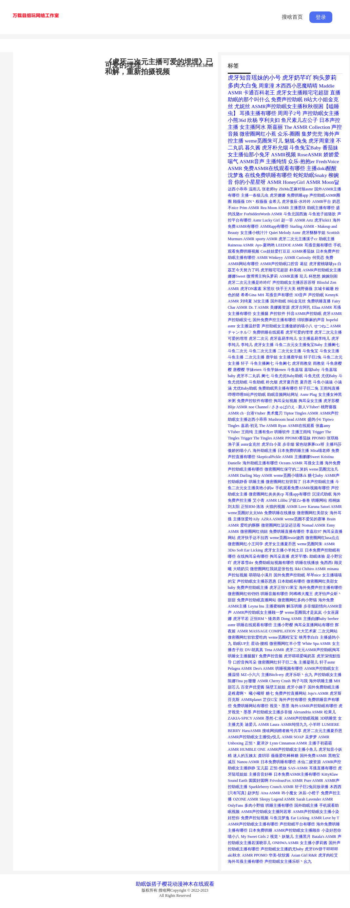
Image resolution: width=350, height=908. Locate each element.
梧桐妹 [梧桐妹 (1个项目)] (334, 500)
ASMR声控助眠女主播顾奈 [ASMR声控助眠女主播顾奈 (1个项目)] (297, 830)
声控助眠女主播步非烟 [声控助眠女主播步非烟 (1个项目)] (272, 712)
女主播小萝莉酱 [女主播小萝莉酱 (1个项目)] (313, 842)
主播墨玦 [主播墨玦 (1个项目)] (298, 207)
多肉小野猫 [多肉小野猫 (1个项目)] (254, 805)
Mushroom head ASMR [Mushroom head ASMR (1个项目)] (287, 419)
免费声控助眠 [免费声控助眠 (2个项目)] (286, 99)
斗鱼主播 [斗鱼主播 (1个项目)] (235, 357)
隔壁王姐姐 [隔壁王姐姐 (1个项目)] (275, 687)
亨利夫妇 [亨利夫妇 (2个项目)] (269, 120)
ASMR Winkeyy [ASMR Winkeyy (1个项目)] (270, 257)
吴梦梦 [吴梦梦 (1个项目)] (311, 737)
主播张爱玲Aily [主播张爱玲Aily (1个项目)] (246, 519)
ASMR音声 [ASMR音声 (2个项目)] (252, 161)
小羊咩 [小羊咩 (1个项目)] (315, 724)
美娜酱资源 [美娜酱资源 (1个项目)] (280, 307)
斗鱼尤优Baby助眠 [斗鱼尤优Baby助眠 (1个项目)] (286, 376)
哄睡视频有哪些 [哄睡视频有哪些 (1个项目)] (289, 668)
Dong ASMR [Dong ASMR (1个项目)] (291, 618)
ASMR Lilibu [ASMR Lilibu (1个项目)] (276, 500)
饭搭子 (154, 884)
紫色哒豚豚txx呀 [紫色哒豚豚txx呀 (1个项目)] (310, 444)
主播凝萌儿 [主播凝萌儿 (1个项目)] (308, 662)
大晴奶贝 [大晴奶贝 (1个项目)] (241, 569)
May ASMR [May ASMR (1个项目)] (262, 475)
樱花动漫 (172, 884)
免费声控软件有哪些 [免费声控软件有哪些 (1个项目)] (254, 400)
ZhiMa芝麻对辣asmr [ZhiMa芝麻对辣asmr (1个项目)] (296, 189)
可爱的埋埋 (123, 65)
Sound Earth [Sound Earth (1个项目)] (237, 780)
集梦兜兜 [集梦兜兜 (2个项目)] (311, 134)
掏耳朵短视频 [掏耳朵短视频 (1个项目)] (285, 400)
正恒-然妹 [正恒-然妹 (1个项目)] (278, 768)
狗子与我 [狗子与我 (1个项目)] (300, 681)
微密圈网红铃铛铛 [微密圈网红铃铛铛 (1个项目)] (243, 593)
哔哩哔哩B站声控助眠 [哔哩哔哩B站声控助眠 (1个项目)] (247, 394)
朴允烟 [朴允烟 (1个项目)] (272, 382)
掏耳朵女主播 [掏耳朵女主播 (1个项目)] (310, 400)
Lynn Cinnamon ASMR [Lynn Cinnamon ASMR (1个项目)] (288, 743)
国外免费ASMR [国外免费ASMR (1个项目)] (313, 755)
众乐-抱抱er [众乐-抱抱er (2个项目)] (301, 161)
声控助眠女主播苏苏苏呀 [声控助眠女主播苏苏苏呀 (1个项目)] (294, 282)
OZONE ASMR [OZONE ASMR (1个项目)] (245, 799)
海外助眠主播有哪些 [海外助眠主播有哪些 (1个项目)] (260, 463)
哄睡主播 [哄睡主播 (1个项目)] (256, 481)
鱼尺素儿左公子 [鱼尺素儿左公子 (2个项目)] (299, 120)
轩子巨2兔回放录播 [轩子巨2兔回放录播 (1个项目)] (311, 786)
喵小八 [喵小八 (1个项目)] (234, 836)
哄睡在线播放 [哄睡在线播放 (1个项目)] (307, 562)
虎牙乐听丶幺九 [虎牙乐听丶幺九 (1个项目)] (299, 674)
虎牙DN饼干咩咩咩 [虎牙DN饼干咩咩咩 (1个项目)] (321, 849)
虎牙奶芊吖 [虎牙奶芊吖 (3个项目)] (297, 77)
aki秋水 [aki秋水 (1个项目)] (234, 855)
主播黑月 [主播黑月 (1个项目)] (303, 836)
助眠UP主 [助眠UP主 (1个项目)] (241, 643)
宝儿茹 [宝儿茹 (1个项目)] (262, 768)
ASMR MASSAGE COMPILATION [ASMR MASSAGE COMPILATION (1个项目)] (266, 631)
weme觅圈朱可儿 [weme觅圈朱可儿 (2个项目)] (264, 141)
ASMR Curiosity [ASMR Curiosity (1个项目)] (297, 257)
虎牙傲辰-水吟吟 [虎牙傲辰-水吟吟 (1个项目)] (296, 201)
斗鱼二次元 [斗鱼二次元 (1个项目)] (237, 351)
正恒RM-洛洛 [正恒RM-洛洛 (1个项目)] (252, 506)
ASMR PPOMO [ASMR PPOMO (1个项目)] (254, 855)
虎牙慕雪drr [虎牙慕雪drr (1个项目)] (243, 562)
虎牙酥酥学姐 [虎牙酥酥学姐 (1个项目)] (313, 232)
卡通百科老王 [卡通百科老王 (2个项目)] (259, 92)
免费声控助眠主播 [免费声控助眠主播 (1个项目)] (252, 587)
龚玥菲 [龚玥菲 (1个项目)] (264, 755)
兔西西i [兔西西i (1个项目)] (326, 562)
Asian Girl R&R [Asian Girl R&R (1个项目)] (304, 855)
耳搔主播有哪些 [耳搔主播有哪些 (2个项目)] (258, 113)
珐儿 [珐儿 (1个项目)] (303, 276)
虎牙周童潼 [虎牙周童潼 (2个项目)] (321, 141)
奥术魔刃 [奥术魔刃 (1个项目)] (274, 413)
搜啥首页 (292, 17)
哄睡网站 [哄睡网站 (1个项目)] (319, 500)
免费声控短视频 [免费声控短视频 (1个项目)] (254, 818)
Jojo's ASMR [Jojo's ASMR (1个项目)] (318, 693)
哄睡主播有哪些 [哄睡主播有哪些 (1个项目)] (279, 805)
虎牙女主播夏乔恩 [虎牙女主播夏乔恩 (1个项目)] (280, 544)
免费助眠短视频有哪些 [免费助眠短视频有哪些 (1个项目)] (274, 562)
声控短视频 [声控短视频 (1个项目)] (237, 575)
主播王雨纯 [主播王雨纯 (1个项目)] (301, 432)
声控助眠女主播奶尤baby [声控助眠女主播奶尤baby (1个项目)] (282, 849)
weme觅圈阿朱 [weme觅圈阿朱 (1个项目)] (309, 544)
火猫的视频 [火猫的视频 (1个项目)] (275, 506)
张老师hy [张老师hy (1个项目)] (270, 189)
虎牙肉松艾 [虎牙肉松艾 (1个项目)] (328, 855)
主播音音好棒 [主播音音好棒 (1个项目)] (260, 774)
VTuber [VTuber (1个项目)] (234, 432)
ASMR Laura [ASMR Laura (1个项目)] (268, 724)
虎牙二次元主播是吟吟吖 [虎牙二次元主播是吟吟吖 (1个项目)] (249, 282)
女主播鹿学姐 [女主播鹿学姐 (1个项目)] (290, 357)
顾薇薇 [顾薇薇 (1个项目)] (239, 201)
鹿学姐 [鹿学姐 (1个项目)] (272, 357)
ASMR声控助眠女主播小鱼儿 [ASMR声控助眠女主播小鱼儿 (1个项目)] (292, 749)
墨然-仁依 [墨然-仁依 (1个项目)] (273, 718)
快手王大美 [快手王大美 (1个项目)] (286, 288)
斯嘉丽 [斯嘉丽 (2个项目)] (275, 127)
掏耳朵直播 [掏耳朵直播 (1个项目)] (279, 556)
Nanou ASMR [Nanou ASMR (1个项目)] (248, 762)
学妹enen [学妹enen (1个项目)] (254, 369)
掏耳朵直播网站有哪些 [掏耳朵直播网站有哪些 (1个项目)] (314, 625)
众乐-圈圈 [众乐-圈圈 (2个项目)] (289, 134)
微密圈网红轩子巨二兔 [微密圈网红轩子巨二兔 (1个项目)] (277, 662)
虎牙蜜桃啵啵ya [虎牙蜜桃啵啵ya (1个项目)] (322, 263)
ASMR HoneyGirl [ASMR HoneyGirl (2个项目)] (286, 182)
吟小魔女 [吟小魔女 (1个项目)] (289, 793)
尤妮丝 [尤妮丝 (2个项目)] (242, 106)
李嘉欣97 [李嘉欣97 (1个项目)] (313, 531)
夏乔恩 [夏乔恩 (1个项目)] (306, 382)
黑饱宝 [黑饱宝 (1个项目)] (334, 755)
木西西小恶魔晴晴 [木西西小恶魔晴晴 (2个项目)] (297, 85)
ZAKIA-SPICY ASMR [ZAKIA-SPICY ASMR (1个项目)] (246, 718)
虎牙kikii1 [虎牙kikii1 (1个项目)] (322, 220)
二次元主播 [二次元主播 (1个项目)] (254, 357)
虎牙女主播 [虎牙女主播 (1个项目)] (264, 344)
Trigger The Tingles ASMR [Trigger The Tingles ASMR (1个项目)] (262, 438)
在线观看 (203, 884)
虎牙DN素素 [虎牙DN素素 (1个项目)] (251, 288)
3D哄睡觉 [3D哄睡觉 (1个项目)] (328, 718)
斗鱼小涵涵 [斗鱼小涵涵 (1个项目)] (323, 382)
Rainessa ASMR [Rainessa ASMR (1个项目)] (241, 245)
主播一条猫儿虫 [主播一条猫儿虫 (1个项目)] (254, 195)
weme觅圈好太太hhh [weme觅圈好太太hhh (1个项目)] (245, 513)
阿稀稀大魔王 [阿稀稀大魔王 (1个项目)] (301, 593)
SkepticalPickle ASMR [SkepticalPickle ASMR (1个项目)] (275, 456)
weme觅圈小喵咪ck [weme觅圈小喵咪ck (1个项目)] (290, 475)
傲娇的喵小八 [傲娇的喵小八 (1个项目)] (239, 450)
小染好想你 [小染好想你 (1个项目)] (331, 830)
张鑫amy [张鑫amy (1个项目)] (323, 425)
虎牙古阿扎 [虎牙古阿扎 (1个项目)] (301, 307)
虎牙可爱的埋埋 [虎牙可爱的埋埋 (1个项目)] (299, 332)
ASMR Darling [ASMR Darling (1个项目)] (240, 475)
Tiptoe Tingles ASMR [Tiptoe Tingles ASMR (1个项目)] (301, 413)
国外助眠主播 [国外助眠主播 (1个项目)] (306, 805)
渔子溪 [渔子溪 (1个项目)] (234, 444)
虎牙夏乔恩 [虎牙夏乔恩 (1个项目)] (289, 382)
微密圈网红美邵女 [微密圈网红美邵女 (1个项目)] (312, 513)
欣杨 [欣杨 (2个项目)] (252, 120)
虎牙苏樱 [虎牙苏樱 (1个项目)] (331, 400)
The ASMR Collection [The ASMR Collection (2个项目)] (307, 127)
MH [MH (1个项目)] (261, 295)
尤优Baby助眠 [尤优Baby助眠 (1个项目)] (245, 388)
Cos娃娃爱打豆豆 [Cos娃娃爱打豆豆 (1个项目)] (275, 251)
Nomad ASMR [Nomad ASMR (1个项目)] (313, 525)
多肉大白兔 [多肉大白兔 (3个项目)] (242, 85)
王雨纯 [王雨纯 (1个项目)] (247, 432)
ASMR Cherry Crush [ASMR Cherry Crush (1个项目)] (274, 681)
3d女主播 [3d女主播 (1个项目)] (261, 301)
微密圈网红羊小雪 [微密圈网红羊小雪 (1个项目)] (285, 643)
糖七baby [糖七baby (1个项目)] (315, 475)
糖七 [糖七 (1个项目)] (270, 693)
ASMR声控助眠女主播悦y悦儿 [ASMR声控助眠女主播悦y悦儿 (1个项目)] (254, 737)
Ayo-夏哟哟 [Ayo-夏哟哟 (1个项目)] (265, 245)
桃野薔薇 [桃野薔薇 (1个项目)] (305, 288)
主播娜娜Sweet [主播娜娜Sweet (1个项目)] (307, 456)
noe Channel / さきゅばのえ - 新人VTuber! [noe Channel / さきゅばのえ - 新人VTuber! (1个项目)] (284, 407)
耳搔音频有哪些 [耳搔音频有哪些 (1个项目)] (318, 245)
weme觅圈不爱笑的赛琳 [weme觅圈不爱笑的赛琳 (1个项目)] (305, 519)
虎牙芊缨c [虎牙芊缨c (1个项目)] (299, 556)
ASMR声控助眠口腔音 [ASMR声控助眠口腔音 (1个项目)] (279, 263)
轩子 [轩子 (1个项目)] (245, 363)
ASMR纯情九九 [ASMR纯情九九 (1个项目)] (294, 724)
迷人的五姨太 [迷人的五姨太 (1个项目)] (245, 755)
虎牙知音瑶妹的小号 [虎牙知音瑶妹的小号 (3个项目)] (254, 77)
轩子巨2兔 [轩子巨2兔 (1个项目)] (312, 357)
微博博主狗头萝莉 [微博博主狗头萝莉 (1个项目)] (262, 276)
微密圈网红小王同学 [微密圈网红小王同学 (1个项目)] (245, 544)
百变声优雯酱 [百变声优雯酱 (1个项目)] (252, 687)
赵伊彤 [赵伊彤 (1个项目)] (253, 793)
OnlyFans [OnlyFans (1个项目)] (235, 805)
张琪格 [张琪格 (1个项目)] (333, 438)
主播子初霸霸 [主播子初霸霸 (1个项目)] (320, 743)
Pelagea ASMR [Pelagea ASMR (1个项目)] (240, 668)
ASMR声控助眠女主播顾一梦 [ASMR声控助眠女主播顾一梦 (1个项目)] (258, 612)
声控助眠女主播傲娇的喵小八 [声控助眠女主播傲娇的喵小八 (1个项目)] (287, 326)
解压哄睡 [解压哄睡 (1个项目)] (294, 606)
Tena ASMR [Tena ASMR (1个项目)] (274, 649)
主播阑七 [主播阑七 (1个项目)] (332, 344)
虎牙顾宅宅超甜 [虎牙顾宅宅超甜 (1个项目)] (274, 270)
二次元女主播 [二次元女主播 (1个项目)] (289, 351)
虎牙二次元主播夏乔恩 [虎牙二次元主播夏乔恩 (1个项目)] (322, 730)
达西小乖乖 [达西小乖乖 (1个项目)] (237, 189)
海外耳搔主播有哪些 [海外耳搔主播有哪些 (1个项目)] (245, 861)
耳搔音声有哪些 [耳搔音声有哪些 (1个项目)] (279, 295)
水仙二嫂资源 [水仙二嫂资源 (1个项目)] (309, 762)
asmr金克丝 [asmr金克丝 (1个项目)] (250, 444)
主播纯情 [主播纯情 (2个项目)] (276, 161)
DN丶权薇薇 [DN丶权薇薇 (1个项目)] (256, 201)
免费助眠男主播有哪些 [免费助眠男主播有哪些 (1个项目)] (278, 388)
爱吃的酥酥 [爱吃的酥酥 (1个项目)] (250, 525)
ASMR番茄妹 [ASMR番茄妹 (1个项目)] (303, 251)
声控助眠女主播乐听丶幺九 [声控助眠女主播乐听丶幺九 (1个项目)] (288, 861)
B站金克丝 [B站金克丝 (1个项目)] (296, 301)
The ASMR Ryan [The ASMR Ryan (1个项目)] (272, 425)
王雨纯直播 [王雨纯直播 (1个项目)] (330, 388)
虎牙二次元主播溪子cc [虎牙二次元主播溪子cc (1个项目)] (298, 239)
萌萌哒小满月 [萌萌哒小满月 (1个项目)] (260, 575)
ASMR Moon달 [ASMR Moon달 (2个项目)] (322, 182)
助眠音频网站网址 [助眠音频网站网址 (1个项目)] (283, 394)
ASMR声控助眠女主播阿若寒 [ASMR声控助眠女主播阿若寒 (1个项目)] (266, 811)
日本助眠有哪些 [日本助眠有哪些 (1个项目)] (291, 581)
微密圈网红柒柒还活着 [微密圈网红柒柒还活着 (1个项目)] (281, 525)
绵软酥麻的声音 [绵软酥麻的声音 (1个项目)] (311, 320)
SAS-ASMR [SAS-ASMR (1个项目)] (298, 768)
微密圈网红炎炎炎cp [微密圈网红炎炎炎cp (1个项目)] (266, 494)
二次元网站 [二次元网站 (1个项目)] (328, 631)
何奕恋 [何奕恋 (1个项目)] (318, 257)
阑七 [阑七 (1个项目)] (265, 376)
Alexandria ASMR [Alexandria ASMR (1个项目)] (308, 712)
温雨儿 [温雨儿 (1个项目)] (255, 189)
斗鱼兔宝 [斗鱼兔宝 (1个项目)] (310, 351)
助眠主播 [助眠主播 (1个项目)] (327, 239)
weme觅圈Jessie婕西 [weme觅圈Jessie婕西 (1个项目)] (287, 537)
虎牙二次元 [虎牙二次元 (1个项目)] (258, 338)
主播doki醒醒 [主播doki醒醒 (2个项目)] (321, 168)
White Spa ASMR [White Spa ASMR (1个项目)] (316, 643)
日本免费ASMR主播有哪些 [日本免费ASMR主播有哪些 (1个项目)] (297, 774)
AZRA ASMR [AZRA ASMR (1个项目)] (272, 519)
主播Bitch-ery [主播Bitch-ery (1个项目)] (272, 674)
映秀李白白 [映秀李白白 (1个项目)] (309, 637)
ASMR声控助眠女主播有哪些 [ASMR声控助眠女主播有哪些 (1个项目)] (253, 824)
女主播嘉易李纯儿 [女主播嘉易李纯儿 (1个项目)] (314, 338)
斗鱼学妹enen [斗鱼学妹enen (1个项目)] (274, 369)
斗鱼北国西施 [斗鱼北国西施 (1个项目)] (295, 214)
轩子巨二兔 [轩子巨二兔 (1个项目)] (309, 388)
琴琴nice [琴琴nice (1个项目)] (313, 575)
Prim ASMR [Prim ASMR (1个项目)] (249, 207)
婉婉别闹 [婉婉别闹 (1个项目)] (330, 276)
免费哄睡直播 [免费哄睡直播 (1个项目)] (319, 301)
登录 (321, 17)
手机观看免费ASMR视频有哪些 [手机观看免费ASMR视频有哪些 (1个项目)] (302, 488)
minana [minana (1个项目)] (333, 569)
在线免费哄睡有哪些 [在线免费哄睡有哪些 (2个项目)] (268, 175)
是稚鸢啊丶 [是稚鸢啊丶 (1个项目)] (237, 693)
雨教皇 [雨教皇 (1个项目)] (319, 363)
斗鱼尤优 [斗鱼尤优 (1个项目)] (312, 376)
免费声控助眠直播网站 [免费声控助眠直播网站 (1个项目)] (256, 600)
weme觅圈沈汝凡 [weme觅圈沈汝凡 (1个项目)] (323, 469)
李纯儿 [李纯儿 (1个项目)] (247, 344)
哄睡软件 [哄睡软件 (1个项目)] (282, 432)
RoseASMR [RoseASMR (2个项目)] (309, 154)
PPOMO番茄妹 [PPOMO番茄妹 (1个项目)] (297, 438)
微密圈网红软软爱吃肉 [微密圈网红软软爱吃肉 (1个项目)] (247, 637)
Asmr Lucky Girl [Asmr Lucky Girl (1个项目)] (266, 220)
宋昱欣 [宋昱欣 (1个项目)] (269, 288)
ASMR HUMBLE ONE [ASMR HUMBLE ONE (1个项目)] (246, 749)
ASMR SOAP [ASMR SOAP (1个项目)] (293, 737)
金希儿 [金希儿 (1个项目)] (275, 201)
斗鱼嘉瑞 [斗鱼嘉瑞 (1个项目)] (295, 369)
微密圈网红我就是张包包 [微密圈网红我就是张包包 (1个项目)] (271, 569)
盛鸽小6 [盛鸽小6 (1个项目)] (314, 419)
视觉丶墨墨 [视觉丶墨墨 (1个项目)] (279, 706)
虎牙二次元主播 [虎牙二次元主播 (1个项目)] (328, 332)
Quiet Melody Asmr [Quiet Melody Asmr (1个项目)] (285, 232)
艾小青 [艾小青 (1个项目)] (258, 500)
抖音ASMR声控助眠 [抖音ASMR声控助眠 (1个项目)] (304, 313)
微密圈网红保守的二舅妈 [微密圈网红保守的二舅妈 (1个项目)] (286, 469)
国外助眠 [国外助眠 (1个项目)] (278, 301)
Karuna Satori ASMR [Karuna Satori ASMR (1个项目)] (324, 506)
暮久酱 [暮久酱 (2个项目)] (253, 147)
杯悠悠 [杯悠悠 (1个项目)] (315, 276)
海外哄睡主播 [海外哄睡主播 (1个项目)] (321, 681)
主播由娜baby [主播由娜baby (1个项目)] (314, 618)
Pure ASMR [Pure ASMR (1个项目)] (313, 780)
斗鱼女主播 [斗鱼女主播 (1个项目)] (329, 351)
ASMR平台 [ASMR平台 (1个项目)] (321, 201)
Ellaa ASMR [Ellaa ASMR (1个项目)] (322, 307)
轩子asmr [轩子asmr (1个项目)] (327, 662)
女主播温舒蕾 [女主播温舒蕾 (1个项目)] (248, 326)
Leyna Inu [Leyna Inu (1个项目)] (256, 606)
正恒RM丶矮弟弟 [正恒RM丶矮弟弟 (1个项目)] (265, 618)
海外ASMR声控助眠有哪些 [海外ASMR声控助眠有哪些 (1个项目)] (314, 706)
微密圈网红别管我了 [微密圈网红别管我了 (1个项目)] (283, 481)
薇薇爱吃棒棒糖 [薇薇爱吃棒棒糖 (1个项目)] (285, 755)
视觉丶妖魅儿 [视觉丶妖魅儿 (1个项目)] (282, 836)
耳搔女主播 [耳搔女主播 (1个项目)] (313, 463)
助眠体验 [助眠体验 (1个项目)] (317, 556)
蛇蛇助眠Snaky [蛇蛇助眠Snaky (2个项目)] (310, 175)
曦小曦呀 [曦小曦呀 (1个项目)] (256, 693)
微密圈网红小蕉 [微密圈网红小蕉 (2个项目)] (258, 134)
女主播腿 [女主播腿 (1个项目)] (260, 313)
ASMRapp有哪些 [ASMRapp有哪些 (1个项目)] (274, 226)
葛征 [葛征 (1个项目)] (304, 263)
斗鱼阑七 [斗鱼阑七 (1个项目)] (283, 363)
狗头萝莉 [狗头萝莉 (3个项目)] (325, 77)
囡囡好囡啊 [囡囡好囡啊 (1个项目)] (258, 780)
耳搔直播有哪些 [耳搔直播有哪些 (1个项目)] (323, 768)
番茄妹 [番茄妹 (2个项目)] (330, 147)
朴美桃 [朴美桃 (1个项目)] (295, 270)
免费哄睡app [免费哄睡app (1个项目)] (297, 195)
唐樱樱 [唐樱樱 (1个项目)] (239, 369)
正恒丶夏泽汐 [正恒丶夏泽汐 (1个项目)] (256, 743)
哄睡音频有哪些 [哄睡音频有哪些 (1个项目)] (274, 593)
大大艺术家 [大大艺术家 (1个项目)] (307, 631)
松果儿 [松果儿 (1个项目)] (330, 712)
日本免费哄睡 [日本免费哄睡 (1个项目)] (260, 830)
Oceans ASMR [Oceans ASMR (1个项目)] (291, 463)
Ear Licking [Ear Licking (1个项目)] (300, 818)
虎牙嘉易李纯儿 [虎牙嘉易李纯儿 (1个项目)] (283, 338)
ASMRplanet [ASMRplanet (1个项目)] (251, 699)
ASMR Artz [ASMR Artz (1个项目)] (303, 220)
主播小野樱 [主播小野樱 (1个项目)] (283, 625)
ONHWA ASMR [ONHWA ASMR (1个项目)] (285, 842)
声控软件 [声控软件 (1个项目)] (277, 313)
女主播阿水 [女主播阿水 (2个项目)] (253, 127)
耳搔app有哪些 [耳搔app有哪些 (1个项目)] (297, 494)
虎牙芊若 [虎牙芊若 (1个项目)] (241, 618)
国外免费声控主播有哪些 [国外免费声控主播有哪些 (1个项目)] (274, 320)
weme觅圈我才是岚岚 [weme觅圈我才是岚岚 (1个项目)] (303, 612)
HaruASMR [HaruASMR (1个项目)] (251, 730)
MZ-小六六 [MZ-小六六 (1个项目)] (250, 674)
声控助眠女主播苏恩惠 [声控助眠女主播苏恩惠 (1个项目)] (256, 581)
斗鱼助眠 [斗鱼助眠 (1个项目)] (256, 382)
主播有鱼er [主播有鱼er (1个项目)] (263, 432)
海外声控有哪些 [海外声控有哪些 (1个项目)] (292, 699)
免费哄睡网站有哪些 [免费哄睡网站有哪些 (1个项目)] (250, 706)
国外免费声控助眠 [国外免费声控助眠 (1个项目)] (289, 575)
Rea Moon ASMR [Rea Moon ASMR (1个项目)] (275, 207)
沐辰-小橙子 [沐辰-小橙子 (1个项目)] (309, 793)
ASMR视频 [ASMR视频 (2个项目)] (283, 154)
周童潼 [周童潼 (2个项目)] (266, 85)
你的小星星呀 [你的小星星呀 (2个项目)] (250, 182)
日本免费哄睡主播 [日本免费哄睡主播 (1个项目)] (293, 450)
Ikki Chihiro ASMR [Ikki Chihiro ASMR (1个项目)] (310, 569)
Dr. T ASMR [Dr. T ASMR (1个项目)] (259, 307)
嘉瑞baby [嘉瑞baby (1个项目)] (312, 369)
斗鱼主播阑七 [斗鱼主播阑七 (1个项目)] (262, 363)
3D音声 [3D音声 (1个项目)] (300, 295)
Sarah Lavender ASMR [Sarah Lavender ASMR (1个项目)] (314, 799)
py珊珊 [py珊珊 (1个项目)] (250, 681)
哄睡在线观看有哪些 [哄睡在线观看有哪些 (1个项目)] (254, 625)
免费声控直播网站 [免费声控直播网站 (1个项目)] (290, 693)
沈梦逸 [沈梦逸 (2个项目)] (235, 175)
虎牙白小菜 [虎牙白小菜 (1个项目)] (271, 444)
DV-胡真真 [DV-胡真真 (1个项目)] (254, 649)
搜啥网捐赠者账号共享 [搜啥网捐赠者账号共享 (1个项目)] (281, 730)
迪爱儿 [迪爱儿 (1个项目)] (251, 724)
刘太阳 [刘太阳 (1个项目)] (234, 506)
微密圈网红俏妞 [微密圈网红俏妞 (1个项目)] (254, 531)
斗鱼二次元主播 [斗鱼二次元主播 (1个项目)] (262, 351)
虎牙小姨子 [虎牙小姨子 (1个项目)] (296, 687)
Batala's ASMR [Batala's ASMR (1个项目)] (324, 836)
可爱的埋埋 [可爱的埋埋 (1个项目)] (237, 338)
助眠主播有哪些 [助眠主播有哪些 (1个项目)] (321, 207)
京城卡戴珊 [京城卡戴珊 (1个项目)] (324, 288)
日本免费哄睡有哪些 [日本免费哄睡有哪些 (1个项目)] (278, 762)
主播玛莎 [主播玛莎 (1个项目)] (333, 444)
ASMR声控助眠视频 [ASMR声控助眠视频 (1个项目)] (301, 718)
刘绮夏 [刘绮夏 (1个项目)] (246, 301)
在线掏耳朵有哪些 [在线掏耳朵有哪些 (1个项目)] (252, 556)
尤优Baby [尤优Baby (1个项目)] (329, 376)
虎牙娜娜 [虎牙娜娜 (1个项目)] (277, 195)
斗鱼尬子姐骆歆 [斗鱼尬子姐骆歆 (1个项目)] (322, 214)
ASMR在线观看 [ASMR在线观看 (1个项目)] (300, 425)
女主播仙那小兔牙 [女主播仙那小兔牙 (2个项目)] (249, 154)
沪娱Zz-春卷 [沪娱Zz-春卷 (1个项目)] (299, 500)
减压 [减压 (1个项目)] (232, 762)
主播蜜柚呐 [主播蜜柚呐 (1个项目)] (275, 606)
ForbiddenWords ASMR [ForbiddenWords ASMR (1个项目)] (263, 214)
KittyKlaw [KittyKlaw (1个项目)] (329, 774)
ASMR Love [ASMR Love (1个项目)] (296, 506)
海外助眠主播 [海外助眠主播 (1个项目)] (264, 450)
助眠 (141, 884)
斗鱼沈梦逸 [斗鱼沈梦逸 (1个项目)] (279, 818)
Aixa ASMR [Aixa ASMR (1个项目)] (270, 793)
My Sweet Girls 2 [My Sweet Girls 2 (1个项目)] (255, 836)
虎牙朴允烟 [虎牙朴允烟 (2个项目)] (275, 147)
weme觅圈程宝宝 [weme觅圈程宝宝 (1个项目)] (283, 637)
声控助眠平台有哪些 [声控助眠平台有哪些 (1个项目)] (297, 824)
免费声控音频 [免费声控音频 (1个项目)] (270, 656)
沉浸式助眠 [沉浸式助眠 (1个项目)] (322, 494)
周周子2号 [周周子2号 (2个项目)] (289, 113)
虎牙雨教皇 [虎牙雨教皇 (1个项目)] (302, 363)
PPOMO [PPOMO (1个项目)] (318, 438)
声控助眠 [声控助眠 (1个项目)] (316, 295)
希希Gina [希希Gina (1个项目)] (248, 295)
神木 (188, 884)
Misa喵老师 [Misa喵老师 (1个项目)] (320, 450)
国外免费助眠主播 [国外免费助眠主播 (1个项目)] (323, 687)
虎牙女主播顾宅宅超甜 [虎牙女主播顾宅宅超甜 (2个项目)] (302, 92)
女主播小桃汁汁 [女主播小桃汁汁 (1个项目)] (254, 232)
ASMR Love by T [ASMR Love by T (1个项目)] (325, 818)
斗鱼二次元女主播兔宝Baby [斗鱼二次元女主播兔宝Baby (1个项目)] (298, 344)
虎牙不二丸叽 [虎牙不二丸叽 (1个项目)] (248, 376)
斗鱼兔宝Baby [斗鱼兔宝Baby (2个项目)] (305, 147)
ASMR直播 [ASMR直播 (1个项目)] (288, 276)
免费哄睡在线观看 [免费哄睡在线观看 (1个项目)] (268, 332)
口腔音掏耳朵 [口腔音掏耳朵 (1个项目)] (245, 662)
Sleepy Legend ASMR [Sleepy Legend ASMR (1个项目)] (277, 799)
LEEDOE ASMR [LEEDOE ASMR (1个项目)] (289, 245)
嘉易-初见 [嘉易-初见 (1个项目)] (249, 425)
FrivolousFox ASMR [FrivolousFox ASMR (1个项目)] (286, 780)
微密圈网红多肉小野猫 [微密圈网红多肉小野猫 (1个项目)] (297, 600)
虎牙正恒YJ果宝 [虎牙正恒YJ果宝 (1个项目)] (283, 587)
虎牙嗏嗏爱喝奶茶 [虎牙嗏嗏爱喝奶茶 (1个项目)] (299, 656)
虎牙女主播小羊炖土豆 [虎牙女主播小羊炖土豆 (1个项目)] (283, 550)
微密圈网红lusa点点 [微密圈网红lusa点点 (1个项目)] (322, 537)
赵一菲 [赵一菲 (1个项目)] (287, 220)
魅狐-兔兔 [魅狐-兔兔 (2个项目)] (295, 141)
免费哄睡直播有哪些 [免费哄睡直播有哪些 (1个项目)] (286, 531)
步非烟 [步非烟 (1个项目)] (288, 444)
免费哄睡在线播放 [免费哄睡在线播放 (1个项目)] (280, 513)
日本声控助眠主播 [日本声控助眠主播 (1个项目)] (318, 481)
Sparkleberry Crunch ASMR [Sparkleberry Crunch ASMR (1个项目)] (271, 786)
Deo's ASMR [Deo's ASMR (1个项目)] (263, 668)
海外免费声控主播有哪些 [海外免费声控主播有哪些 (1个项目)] (320, 587)
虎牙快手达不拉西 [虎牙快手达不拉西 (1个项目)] (252, 537)
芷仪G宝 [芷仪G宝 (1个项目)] (270, 699)
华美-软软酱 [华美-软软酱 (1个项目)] (279, 855)
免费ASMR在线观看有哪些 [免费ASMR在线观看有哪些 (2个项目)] (274, 168)
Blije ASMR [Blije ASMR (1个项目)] (237, 407)
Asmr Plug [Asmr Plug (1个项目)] (308, 394)
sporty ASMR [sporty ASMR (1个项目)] (266, 239)
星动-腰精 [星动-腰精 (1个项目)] (259, 643)
